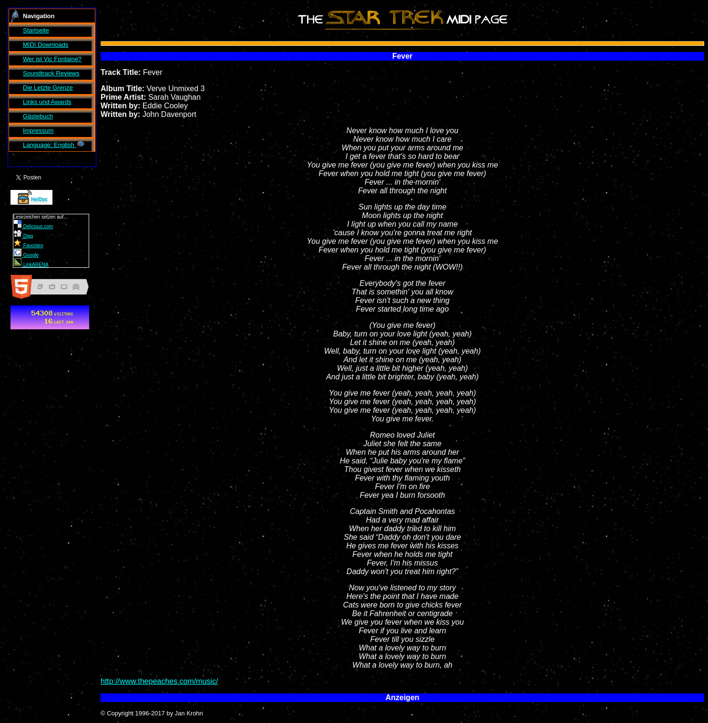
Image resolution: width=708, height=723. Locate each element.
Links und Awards (47, 101)
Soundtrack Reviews (51, 73)
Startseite (36, 30)
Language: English (54, 144)
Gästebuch (38, 116)
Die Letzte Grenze (48, 87)
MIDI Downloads (45, 44)
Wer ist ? (52, 59)
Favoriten (28, 245)
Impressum (38, 130)
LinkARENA (31, 264)
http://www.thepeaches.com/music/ (159, 681)
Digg (23, 236)
